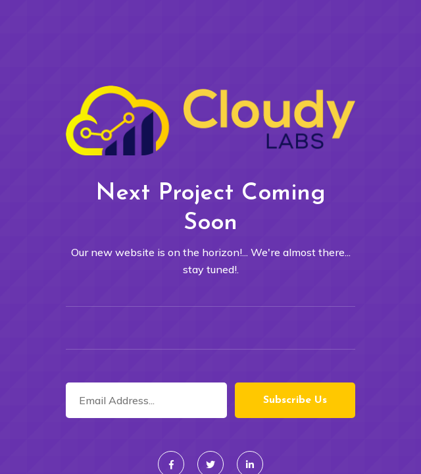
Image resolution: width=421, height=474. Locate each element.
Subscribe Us (295, 400)
